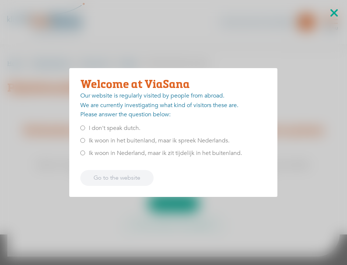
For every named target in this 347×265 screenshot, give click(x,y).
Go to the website (117, 178)
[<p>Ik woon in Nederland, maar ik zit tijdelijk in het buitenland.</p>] (82, 153)
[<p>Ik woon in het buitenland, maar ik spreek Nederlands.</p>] (82, 140)
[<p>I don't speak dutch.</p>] (82, 128)
